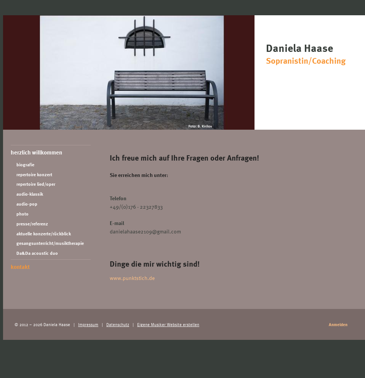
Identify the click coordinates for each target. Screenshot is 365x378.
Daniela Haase (313, 53)
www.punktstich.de (132, 278)
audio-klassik (29, 194)
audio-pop (26, 204)
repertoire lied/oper (35, 184)
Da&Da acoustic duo (37, 253)
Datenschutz (117, 325)
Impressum (88, 325)
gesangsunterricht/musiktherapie (50, 243)
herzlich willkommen (36, 152)
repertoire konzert (34, 174)
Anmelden (338, 325)
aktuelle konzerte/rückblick (43, 233)
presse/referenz (32, 223)
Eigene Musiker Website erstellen (168, 325)
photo (22, 214)
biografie (25, 164)
